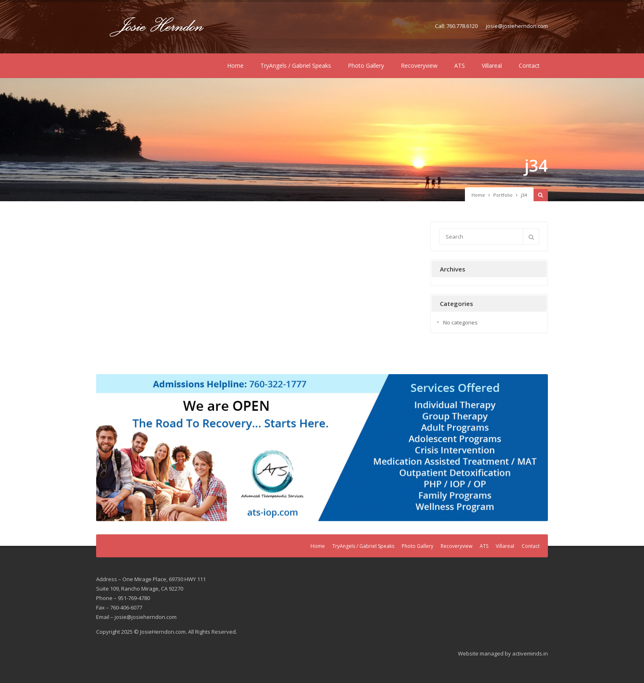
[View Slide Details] (322, 447)
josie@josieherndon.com (517, 26)
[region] (322, 447)
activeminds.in (530, 653)
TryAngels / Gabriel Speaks (295, 65)
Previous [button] (106, 445)
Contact (529, 65)
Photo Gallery (366, 65)
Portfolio (503, 195)
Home (235, 65)
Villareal (492, 65)
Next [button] (537, 445)
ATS (459, 65)
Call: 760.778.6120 (456, 26)
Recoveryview (419, 65)
